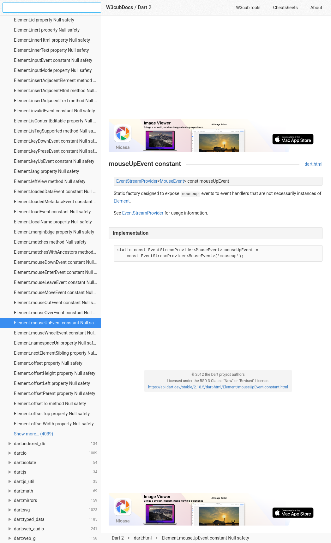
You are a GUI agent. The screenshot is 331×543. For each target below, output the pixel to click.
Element (122, 201)
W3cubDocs (119, 7)
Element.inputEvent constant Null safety (53, 60)
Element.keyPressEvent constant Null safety (57, 151)
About (316, 7)
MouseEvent (172, 181)
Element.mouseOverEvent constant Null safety (57, 312)
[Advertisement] (215, 70)
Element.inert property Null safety (47, 29)
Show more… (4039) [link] (33, 433)
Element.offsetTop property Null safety (52, 413)
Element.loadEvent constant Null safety (52, 211)
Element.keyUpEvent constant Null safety (54, 161)
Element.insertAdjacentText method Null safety (57, 100)
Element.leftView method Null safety (49, 181)
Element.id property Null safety (44, 19)
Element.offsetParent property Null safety (54, 393)
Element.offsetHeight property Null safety (54, 373)
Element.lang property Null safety (46, 171)
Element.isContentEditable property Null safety (57, 120)
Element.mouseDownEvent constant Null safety (57, 262)
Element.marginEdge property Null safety (54, 231)
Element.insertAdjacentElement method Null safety (57, 80)
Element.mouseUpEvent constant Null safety (57, 322)
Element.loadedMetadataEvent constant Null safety (57, 201)
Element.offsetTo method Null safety (50, 403)
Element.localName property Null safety (53, 221)
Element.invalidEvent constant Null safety (54, 110)
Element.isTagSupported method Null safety (57, 130)
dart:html (313, 164)
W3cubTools (248, 7)
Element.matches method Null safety (50, 242)
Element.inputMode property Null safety (53, 70)
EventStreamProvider (137, 181)
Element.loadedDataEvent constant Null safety (57, 191)
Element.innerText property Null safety (51, 50)
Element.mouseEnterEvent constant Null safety (57, 272)
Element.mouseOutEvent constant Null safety (57, 302)
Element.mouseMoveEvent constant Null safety (57, 292)
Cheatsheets (285, 7)
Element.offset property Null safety (48, 363)
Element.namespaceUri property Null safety (56, 342)
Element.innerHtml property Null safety (52, 40)
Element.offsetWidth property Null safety (54, 423)
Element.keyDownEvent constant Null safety (57, 141)
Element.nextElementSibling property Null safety (57, 353)
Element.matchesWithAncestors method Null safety (57, 252)
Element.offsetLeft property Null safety (52, 383)
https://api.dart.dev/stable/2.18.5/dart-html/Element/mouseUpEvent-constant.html (218, 387)
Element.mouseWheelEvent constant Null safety (57, 332)
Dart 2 (144, 7)
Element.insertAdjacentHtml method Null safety (57, 90)
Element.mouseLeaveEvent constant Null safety (57, 282)
